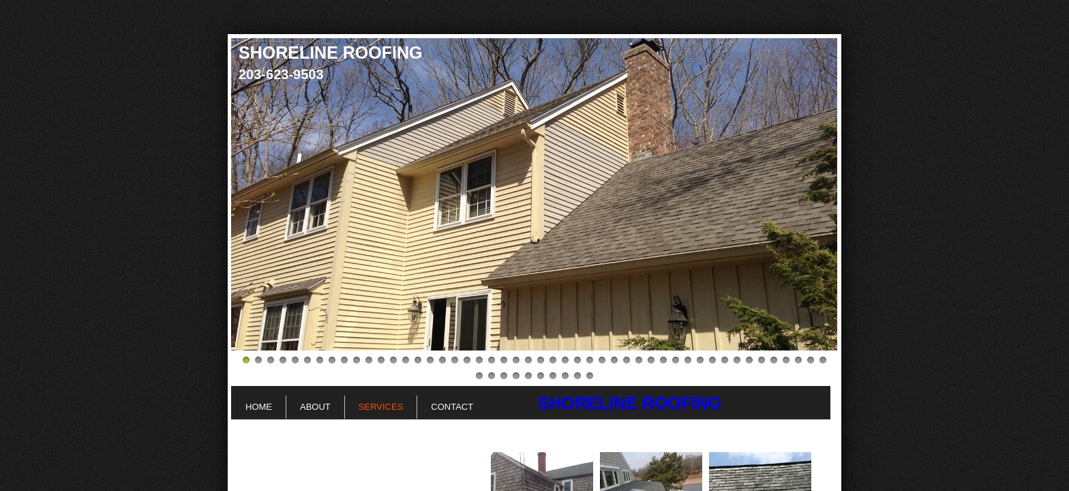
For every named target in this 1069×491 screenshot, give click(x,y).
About (315, 407)
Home (258, 407)
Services (381, 407)
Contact (452, 407)
